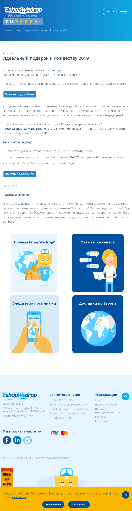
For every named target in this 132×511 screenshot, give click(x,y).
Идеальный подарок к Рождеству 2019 (46, 30)
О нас (98, 400)
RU (108, 11)
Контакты (100, 416)
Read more (19, 497)
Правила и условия (106, 404)
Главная (7, 30)
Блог (18, 30)
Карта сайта (102, 421)
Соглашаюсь (79, 504)
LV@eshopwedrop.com (74, 404)
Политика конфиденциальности (107, 410)
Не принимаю (53, 504)
